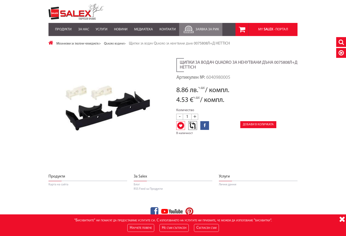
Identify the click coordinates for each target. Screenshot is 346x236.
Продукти (63, 27)
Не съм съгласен (174, 228)
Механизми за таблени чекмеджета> (78, 43)
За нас (83, 27)
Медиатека (143, 27)
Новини (121, 27)
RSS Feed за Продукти (148, 189)
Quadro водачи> (115, 43)
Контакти (167, 27)
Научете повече (141, 228)
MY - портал (273, 29)
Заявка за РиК (200, 28)
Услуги (101, 27)
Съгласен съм (206, 228)
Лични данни (227, 184)
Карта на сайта (58, 184)
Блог (137, 184)
